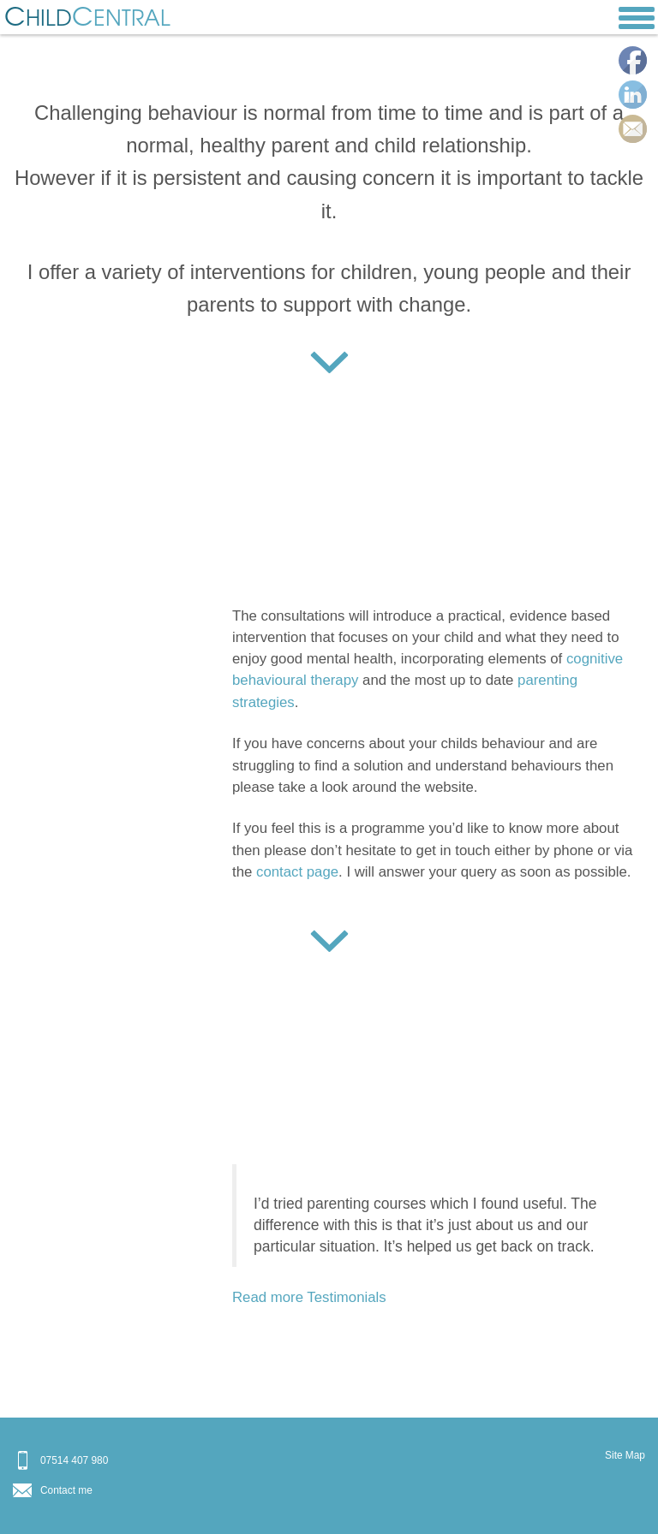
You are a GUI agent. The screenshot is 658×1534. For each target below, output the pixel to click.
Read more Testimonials (309, 1297)
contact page (297, 872)
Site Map (625, 1455)
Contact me (66, 1490)
